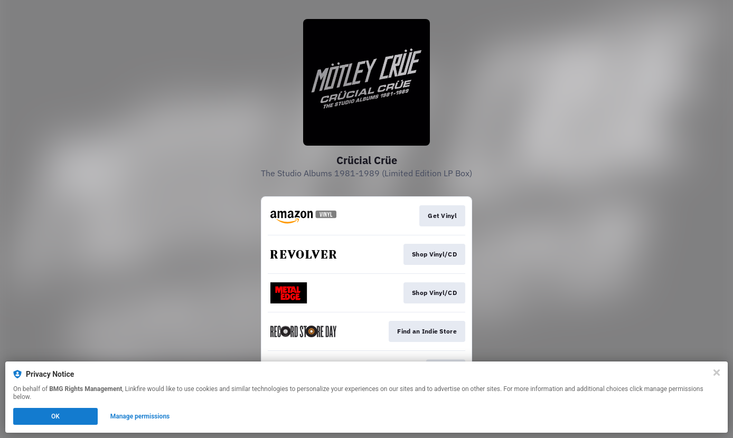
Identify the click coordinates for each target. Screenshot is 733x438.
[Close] (716, 372)
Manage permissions (140, 416)
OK (55, 416)
